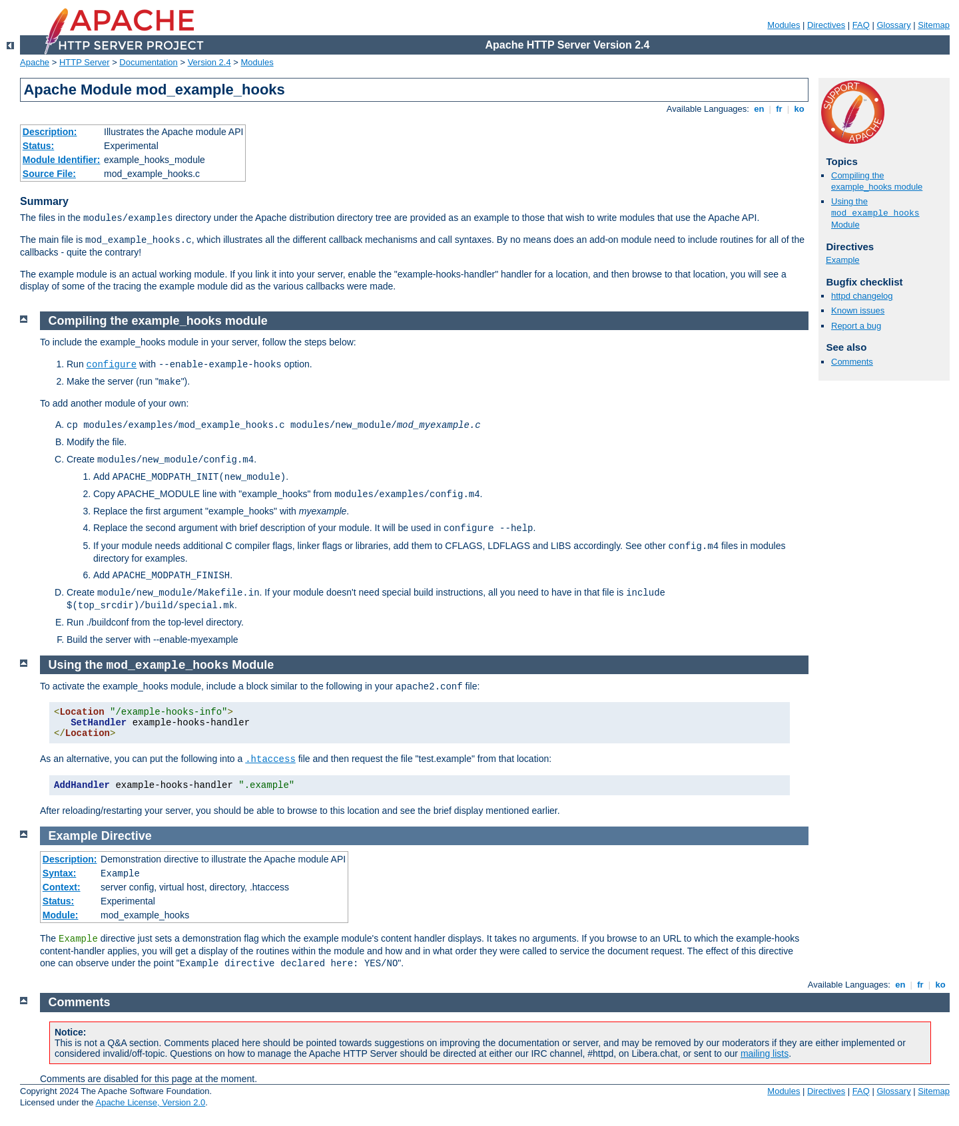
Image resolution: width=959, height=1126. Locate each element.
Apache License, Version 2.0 (150, 1102)
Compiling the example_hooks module (876, 181)
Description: (50, 131)
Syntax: (60, 873)
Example (843, 260)
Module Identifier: (62, 159)
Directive (126, 836)
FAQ (861, 25)
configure (112, 364)
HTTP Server (84, 62)
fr (779, 109)
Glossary (893, 25)
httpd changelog (862, 296)
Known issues (857, 310)
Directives (826, 25)
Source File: (49, 173)
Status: (38, 145)
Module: (61, 915)
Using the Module (875, 213)
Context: (62, 887)
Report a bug (856, 326)
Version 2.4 (209, 62)
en (759, 109)
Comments (852, 362)
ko (799, 109)
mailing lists (765, 1053)
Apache (34, 62)
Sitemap (934, 25)
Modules (783, 25)
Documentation (148, 62)
